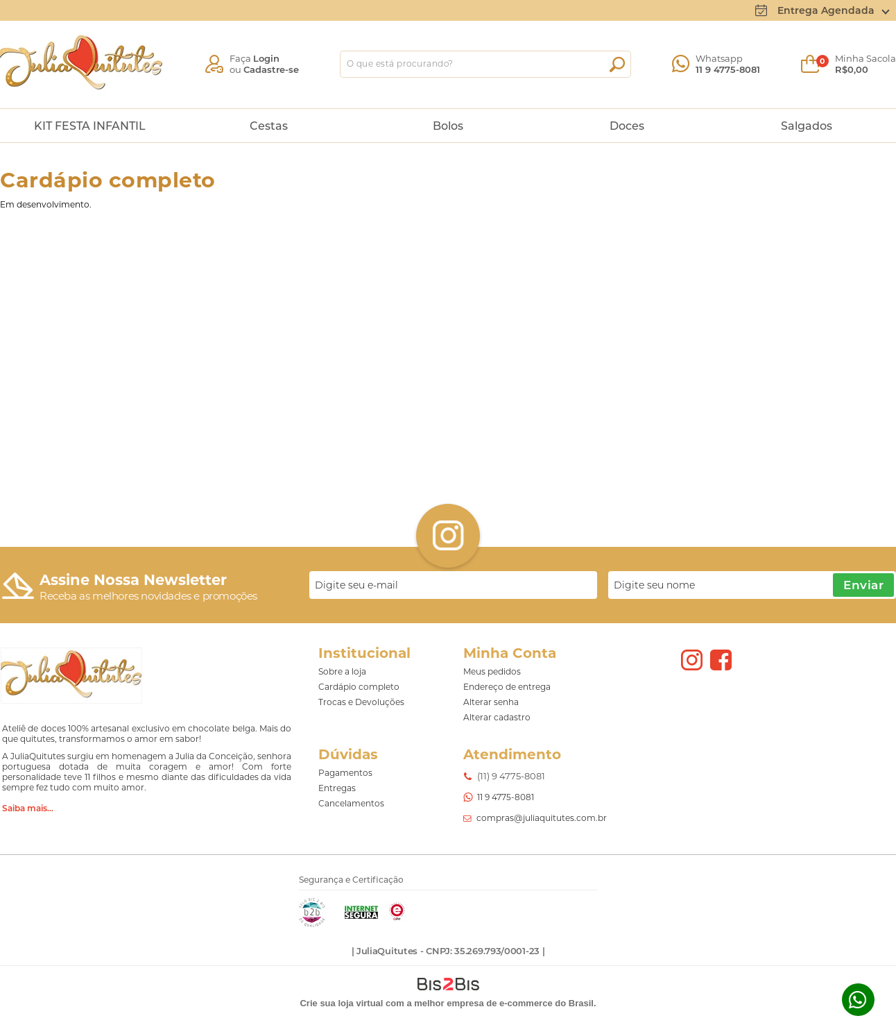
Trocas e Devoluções (361, 702)
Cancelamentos (351, 803)
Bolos (448, 126)
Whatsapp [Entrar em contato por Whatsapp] (858, 999)
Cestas (269, 126)
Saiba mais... (27, 808)
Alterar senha (491, 702)
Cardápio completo (358, 686)
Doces (627, 126)
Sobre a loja (342, 671)
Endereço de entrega (507, 686)
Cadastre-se (271, 69)
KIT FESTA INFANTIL (90, 126)
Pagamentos (345, 773)
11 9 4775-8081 (728, 69)
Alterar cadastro (497, 717)
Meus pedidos (492, 671)
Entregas (337, 788)
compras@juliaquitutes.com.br (541, 818)
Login (266, 58)
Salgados (806, 126)
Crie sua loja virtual (341, 1003)
